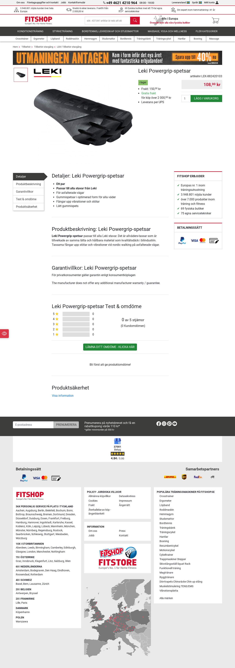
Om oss (21, 2)
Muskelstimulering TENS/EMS (176, 586)
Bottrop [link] (20, 514)
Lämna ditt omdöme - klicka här (110, 349)
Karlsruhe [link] (58, 522)
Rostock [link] (57, 530)
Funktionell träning (170, 568)
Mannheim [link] (57, 526)
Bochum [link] (61, 510)
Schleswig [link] (37, 534)
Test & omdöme (26, 201)
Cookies (92, 500)
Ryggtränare (167, 577)
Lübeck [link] (45, 526)
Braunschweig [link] (34, 514)
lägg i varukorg (206, 101)
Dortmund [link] (59, 514)
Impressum (125, 500)
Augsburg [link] (31, 510)
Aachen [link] (20, 510)
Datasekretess (127, 496)
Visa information (63, 398)
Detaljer (21, 179)
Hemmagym (166, 514)
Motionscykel (167, 550)
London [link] (31, 551)
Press (122, 531)
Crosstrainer (167, 496)
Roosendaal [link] (22, 574)
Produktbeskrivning (28, 186)
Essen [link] (44, 518)
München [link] (69, 526)
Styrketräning (63, 33)
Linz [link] (50, 561)
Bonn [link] (70, 510)
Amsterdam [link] (22, 570)
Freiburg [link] (65, 518)
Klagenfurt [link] (41, 561)
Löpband (165, 505)
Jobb (63, 2)
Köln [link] (28, 526)
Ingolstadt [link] (46, 522)
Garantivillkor (24, 194)
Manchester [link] (43, 551)
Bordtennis (166, 523)
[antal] (186, 101)
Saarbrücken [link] (23, 534)
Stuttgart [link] (49, 534)
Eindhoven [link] (63, 570)
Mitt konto (211, 2)
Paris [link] (24, 602)
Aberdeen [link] (21, 547)
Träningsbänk (167, 527)
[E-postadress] (33, 424)
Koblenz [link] (20, 526)
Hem (15, 49)
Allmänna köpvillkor (99, 496)
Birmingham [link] (43, 547)
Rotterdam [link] (36, 574)
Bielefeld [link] (50, 510)
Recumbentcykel (169, 545)
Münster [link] (20, 530)
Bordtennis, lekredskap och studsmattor (110, 33)
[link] (182, 243)
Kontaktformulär (76, 2)
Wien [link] (68, 561)
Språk (197, 2)
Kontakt (123, 535)
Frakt (91, 505)
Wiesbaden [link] (61, 534)
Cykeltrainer (166, 554)
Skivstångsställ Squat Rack (175, 563)
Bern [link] (25, 583)
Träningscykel (167, 532)
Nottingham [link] (58, 551)
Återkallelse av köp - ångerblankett (99, 511)
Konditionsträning (30, 33)
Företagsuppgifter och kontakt (42, 2)
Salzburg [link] (59, 561)
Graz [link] (18, 561)
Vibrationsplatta (169, 590)
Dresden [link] (70, 514)
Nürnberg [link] (31, 530)
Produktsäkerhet (26, 209)
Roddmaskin (167, 509)
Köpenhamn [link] (23, 612)
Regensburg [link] (45, 530)
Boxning (164, 541)
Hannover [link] (33, 522)
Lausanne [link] (35, 583)
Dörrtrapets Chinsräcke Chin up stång (181, 581)
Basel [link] (19, 583)
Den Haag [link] (50, 570)
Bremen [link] (47, 514)
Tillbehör (25, 49)
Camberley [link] (57, 547)
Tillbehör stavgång (43, 49)
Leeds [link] (31, 547)
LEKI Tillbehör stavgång (69, 49)
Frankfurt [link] (53, 518)
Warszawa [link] (22, 621)
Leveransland (181, 2)
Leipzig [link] (36, 526)
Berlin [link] (41, 510)
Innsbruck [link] (28, 561)
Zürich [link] (45, 583)
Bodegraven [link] (37, 570)
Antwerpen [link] (22, 593)
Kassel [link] (68, 522)
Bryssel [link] (33, 593)
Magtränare (166, 572)
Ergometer (165, 500)
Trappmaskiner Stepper (173, 559)
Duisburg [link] (34, 518)
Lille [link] (18, 602)
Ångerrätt (124, 505)
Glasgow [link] (21, 551)
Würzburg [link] (21, 538)
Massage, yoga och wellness (167, 33)
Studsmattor (167, 518)
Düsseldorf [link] (22, 518)
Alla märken (166, 598)
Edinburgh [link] (69, 547)
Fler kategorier (207, 33)
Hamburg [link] (21, 522)
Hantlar (164, 536)
